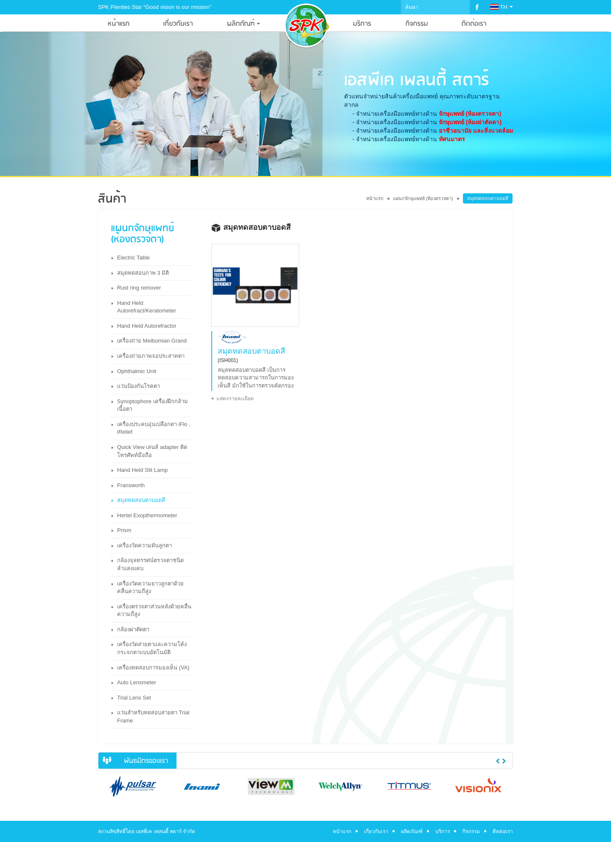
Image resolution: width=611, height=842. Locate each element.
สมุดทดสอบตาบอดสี (141, 500)
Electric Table (133, 257)
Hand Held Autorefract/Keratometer (146, 307)
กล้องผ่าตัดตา (133, 629)
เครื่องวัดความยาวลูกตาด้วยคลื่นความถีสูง (150, 587)
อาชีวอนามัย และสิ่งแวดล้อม (476, 130)
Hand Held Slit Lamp (142, 470)
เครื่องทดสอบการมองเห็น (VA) (153, 667)
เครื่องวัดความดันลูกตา (144, 545)
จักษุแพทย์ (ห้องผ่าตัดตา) (470, 122)
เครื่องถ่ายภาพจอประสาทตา (151, 356)
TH (501, 7)
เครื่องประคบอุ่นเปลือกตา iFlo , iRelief (154, 428)
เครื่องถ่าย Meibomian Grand (152, 340)
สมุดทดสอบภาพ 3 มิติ (143, 273)
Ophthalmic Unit (136, 371)
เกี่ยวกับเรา (376, 831)
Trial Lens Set (134, 697)
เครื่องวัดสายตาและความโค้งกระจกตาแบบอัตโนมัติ (152, 648)
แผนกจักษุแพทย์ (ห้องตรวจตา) (423, 198)
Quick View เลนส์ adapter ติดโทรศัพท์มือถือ (152, 451)
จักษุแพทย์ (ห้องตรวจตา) (470, 113)
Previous (497, 761)
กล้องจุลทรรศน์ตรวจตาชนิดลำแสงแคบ (150, 564)
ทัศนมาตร (452, 139)
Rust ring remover (139, 287)
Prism (124, 530)
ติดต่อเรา (503, 831)
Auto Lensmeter (136, 682)
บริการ (442, 831)
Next (504, 761)
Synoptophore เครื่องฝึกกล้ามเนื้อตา (152, 405)
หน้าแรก (375, 198)
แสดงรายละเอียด (235, 398)
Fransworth (131, 485)
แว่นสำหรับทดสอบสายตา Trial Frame (153, 716)
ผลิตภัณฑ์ (412, 831)
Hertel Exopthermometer (147, 515)
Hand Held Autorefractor (146, 326)
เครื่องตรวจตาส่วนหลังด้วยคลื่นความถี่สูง (154, 610)
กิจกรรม (471, 831)
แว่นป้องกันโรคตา (138, 386)
